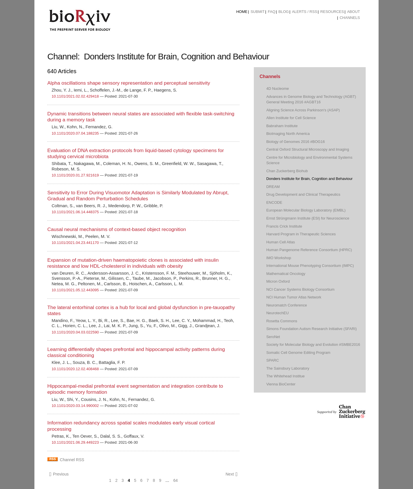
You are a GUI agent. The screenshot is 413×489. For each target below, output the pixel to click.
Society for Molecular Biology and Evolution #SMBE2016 (313, 344)
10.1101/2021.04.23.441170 (75, 242)
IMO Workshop (278, 258)
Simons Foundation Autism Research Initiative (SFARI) (311, 329)
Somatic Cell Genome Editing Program (298, 352)
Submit (258, 11)
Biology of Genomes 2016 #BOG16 (295, 141)
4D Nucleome (277, 88)
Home (242, 11)
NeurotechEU (277, 313)
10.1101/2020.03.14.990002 (75, 405)
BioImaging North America (287, 133)
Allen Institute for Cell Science (291, 118)
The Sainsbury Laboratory (287, 368)
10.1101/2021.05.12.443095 (75, 290)
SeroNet (273, 337)
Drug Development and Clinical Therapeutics (303, 194)
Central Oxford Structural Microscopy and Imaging (307, 149)
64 (175, 480)
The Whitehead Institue (285, 376)
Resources (332, 11)
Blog (283, 11)
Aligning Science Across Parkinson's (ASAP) (303, 110)
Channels (350, 17)
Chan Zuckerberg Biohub (287, 171)
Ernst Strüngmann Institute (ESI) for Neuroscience (307, 218)
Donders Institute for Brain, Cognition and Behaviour (309, 178)
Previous (59, 474)
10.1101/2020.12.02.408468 (75, 369)
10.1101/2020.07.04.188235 (75, 133)
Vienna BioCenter (280, 384)
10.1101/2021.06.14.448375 (75, 212)
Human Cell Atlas (280, 242)
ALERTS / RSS (304, 11)
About (353, 11)
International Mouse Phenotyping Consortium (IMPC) (310, 265)
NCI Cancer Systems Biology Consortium (300, 289)
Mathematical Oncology (285, 273)
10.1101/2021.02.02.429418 (75, 96)
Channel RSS (72, 459)
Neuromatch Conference (286, 305)
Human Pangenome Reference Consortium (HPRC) (309, 250)
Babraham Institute (281, 126)
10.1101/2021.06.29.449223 (75, 442)
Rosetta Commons (281, 321)
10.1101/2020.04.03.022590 (75, 332)
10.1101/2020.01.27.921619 (75, 175)
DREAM (273, 187)
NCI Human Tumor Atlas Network (293, 297)
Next (231, 474)
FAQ (271, 11)
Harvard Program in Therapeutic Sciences (301, 234)
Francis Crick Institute (284, 226)
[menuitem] (242, 12)
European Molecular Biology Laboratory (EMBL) (305, 210)
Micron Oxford (278, 281)
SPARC (272, 360)
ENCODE (274, 202)
